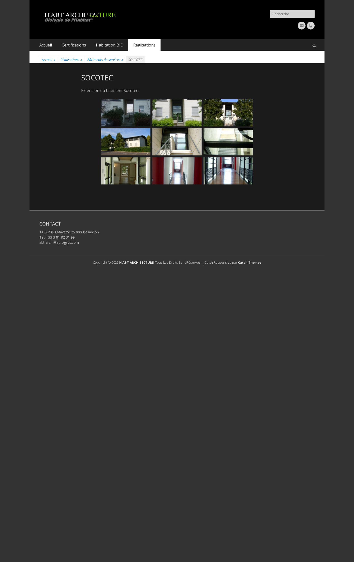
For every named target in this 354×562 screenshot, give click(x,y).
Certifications (74, 45)
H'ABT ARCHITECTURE (136, 262)
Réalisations (144, 45)
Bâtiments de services (105, 59)
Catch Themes (249, 262)
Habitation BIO (109, 45)
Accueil (45, 45)
